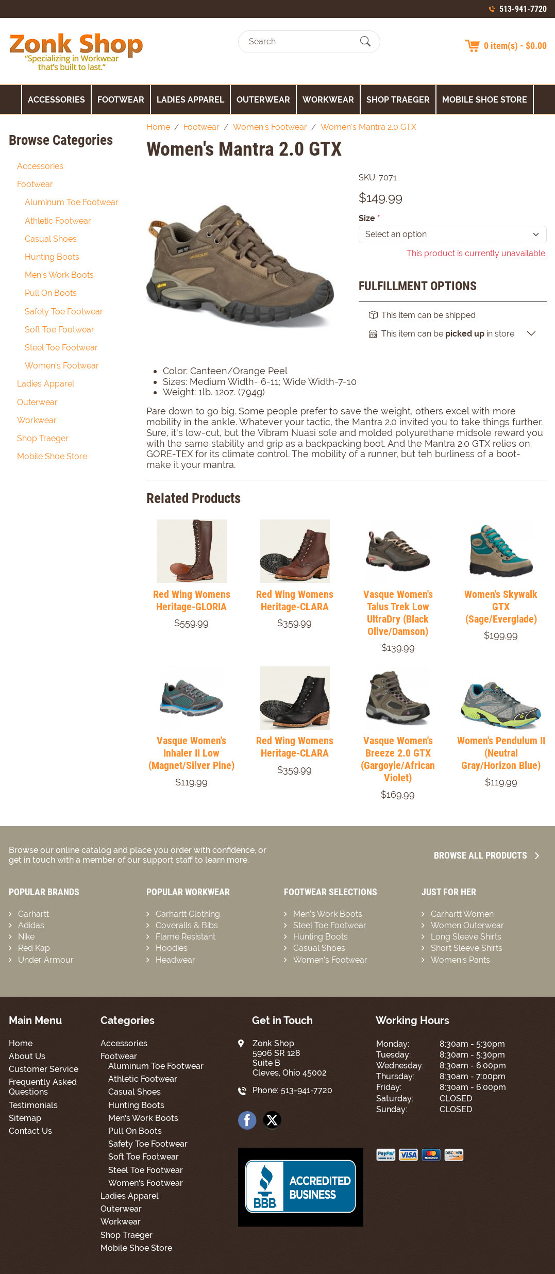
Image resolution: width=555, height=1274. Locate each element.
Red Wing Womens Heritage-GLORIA (191, 600)
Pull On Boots (51, 293)
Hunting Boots (52, 257)
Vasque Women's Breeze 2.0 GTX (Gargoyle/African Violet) (398, 759)
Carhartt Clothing (188, 914)
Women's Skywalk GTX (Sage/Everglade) (500, 606)
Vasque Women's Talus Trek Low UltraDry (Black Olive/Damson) (398, 613)
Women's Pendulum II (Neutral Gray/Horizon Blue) (501, 753)
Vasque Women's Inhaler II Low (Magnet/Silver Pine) (191, 753)
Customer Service (43, 1069)
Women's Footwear (62, 366)
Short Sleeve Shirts (466, 948)
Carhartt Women (462, 914)
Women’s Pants (460, 960)
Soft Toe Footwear (59, 329)
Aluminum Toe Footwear (72, 202)
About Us (27, 1056)
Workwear (328, 100)
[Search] (300, 41)
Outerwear (263, 100)
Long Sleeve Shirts (466, 937)
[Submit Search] (365, 41)
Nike (26, 937)
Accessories (56, 100)
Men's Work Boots (59, 275)
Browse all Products (486, 855)
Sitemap (25, 1118)
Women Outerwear (467, 925)
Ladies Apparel (190, 100)
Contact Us (30, 1131)
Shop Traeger (398, 100)
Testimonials (33, 1105)
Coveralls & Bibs (187, 925)
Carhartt (33, 914)
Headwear (175, 960)
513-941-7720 (523, 9)
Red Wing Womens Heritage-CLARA (294, 600)
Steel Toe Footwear (61, 348)
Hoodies (172, 948)
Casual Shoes (51, 239)
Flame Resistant (185, 937)
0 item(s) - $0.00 (515, 45)
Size (369, 218)
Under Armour (46, 960)
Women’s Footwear (330, 960)
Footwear (120, 100)
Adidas (31, 925)
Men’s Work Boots (327, 914)
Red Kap (34, 948)
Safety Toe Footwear (64, 311)
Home (20, 1043)
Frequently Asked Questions (43, 1087)
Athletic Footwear (58, 221)
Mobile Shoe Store (484, 100)
